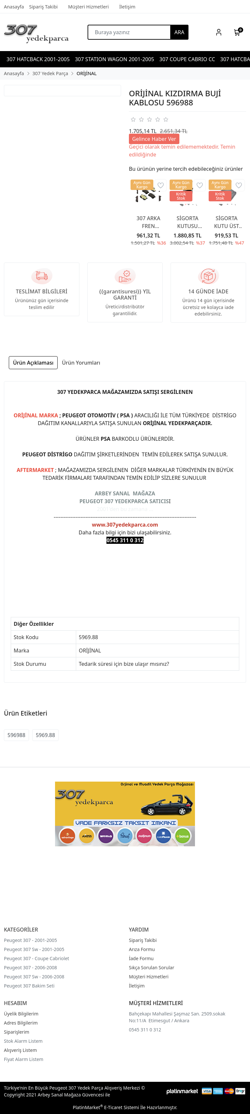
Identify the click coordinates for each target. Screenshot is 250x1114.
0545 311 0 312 (145, 1030)
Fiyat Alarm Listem (23, 1059)
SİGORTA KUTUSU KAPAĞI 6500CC (187, 222)
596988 (16, 735)
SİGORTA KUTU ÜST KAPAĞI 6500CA (226, 222)
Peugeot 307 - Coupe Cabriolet (36, 958)
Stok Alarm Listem (23, 1041)
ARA (179, 32)
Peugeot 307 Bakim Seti (29, 986)
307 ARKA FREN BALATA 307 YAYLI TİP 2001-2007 (148, 222)
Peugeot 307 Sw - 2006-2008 (34, 976)
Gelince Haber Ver (154, 138)
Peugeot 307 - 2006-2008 (30, 967)
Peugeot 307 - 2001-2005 (30, 940)
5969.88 (45, 735)
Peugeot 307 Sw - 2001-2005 (34, 949)
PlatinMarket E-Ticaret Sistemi (106, 1107)
